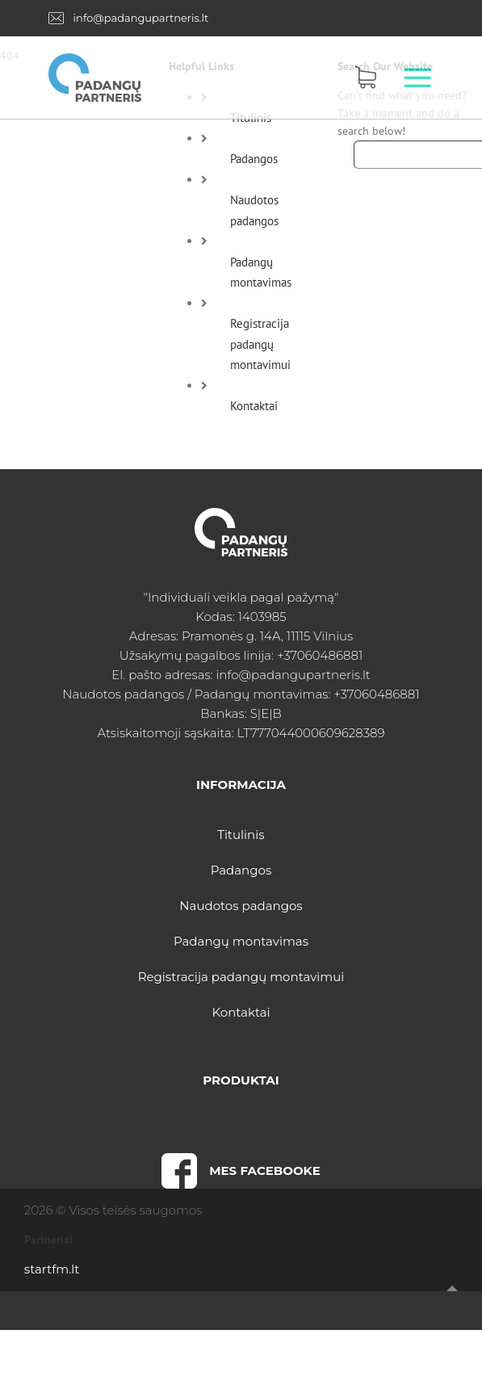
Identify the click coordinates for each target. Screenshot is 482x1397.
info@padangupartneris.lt (141, 17)
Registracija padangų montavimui (260, 344)
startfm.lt (51, 1269)
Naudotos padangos (240, 905)
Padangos (254, 158)
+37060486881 (320, 655)
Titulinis (240, 834)
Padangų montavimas (241, 941)
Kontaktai (254, 405)
